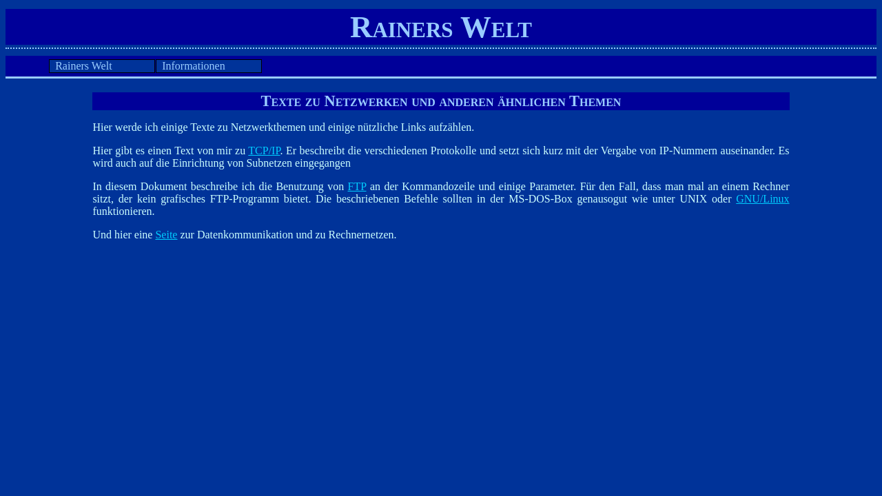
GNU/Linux (762, 199)
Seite (166, 234)
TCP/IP (264, 150)
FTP (357, 186)
